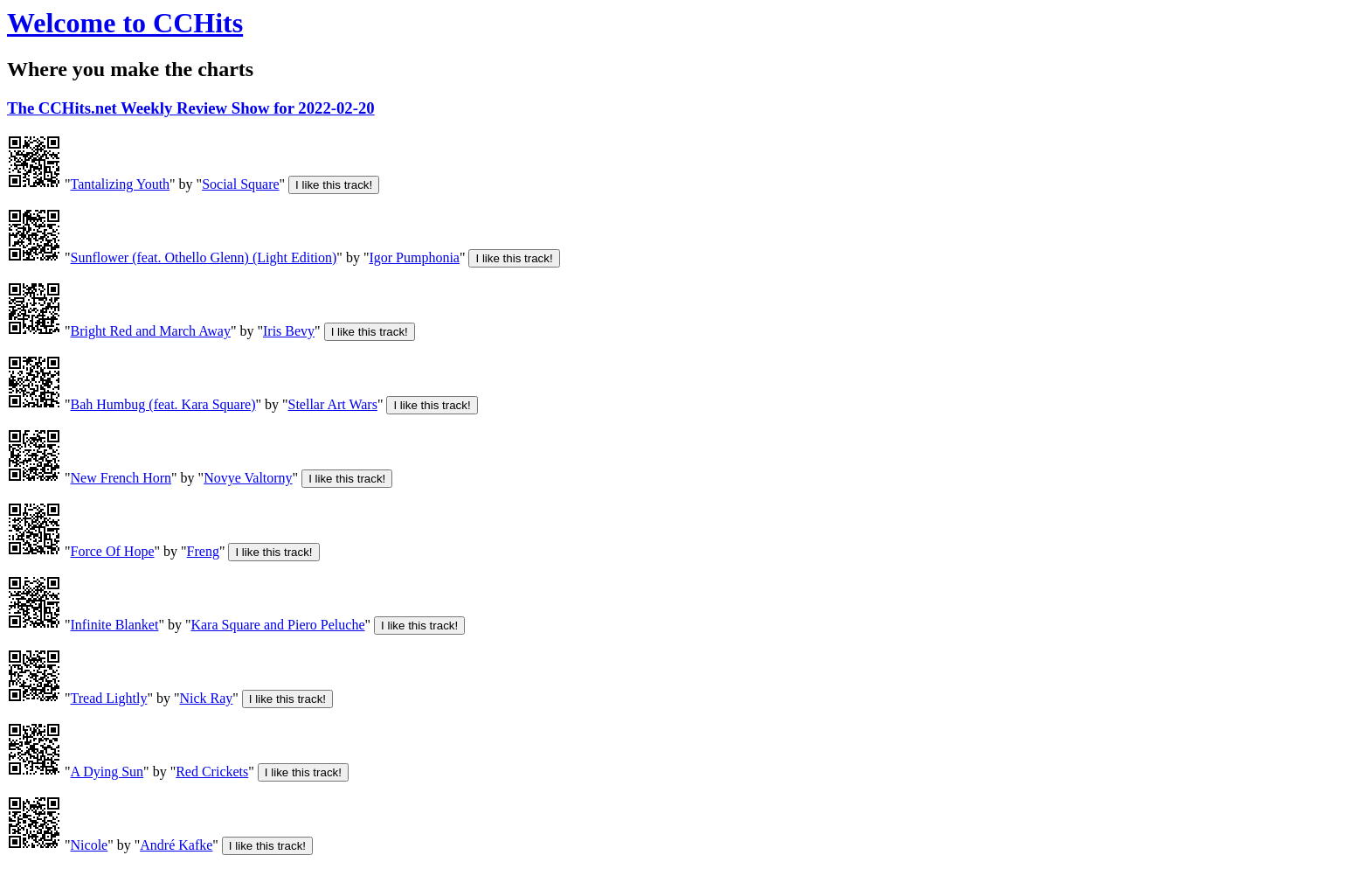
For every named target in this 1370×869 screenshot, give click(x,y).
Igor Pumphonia (414, 257)
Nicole (89, 845)
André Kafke (176, 845)
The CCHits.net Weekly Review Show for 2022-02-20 (191, 108)
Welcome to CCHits (125, 22)
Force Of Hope (113, 551)
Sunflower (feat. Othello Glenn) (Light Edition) (204, 257)
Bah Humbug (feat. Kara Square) (163, 404)
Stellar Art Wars (332, 404)
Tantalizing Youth (120, 184)
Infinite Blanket (115, 624)
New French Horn (121, 477)
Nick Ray (205, 698)
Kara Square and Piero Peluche (277, 624)
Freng (203, 551)
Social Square (240, 184)
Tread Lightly (109, 698)
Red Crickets (212, 771)
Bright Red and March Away (151, 330)
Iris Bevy (289, 330)
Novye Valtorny (248, 477)
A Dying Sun (107, 771)
